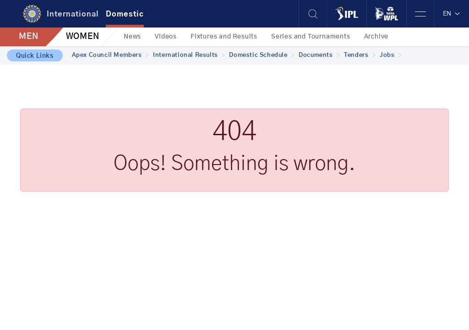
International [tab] (73, 14)
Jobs (390, 55)
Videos (166, 36)
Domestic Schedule (261, 55)
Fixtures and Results (224, 36)
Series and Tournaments (310, 36)
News (132, 36)
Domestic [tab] (125, 14)
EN (452, 13)
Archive (376, 36)
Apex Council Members (110, 55)
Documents (319, 55)
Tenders (359, 55)
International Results (188, 55)
